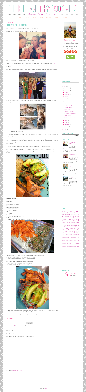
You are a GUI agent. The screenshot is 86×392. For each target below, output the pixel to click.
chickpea (74, 230)
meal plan (74, 242)
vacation (64, 222)
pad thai (69, 243)
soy (62, 246)
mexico (63, 243)
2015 (64, 84)
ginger (75, 239)
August (66, 96)
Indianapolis (68, 234)
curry (65, 217)
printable (63, 245)
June (66, 101)
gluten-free (74, 216)
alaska (77, 234)
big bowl (70, 236)
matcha (70, 242)
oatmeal (63, 227)
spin (70, 246)
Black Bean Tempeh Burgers (70, 113)
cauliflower (63, 237)
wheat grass (64, 248)
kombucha (63, 242)
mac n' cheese (75, 231)
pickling (73, 243)
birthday (77, 228)
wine (67, 248)
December (67, 88)
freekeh (72, 239)
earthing (77, 237)
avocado (77, 224)
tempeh (23, 325)
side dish (64, 219)
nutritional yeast (65, 233)
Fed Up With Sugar (68, 105)
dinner (11, 325)
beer (66, 236)
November (67, 90)
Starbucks (74, 234)
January (66, 127)
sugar (75, 246)
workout (67, 214)
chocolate (72, 219)
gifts (78, 230)
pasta (77, 217)
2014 (64, 86)
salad (77, 221)
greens (64, 240)
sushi (78, 246)
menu (78, 242)
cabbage (70, 230)
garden (65, 225)
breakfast (68, 222)
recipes (72, 245)
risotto (74, 245)
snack (72, 233)
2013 (64, 129)
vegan (27, 325)
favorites (71, 214)
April (66, 120)
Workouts (48, 18)
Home (20, 18)
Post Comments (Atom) (17, 370)
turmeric (73, 224)
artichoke (63, 236)
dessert (77, 214)
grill (66, 240)
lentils (77, 225)
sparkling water (66, 246)
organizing (66, 243)
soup (63, 217)
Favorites (56, 18)
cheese (67, 237)
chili (62, 225)
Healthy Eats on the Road (69, 117)
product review (67, 245)
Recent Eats (67, 109)
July (66, 99)
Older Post (56, 368)
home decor (73, 217)
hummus (74, 240)
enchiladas (67, 239)
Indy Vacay (71, 177)
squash (70, 227)
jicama (77, 240)
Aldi (78, 233)
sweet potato (19, 325)
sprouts (72, 246)
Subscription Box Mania (69, 111)
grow (71, 240)
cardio (78, 236)
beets (68, 236)
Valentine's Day (65, 228)
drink (68, 217)
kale (78, 216)
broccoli (67, 230)
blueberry (63, 230)
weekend (31, 325)
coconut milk (70, 237)
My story (27, 18)
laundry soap (73, 225)
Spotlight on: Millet (68, 107)
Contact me (64, 18)
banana (73, 228)
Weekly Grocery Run (73, 154)
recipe (14, 325)
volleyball (75, 233)
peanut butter (73, 221)
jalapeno (66, 231)
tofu (72, 227)
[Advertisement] (72, 69)
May (66, 103)
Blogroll (34, 18)
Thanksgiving (76, 227)
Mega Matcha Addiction (72, 142)
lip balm (67, 242)
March (66, 122)
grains (63, 231)
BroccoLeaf (63, 234)
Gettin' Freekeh (67, 115)
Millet (71, 234)
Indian (68, 219)
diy (78, 213)
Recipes (41, 18)
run (74, 214)
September (67, 94)
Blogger (45, 388)
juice (70, 231)
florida (70, 239)
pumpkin (66, 227)
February (67, 124)
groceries (68, 225)
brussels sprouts (75, 222)
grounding (69, 240)
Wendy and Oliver (72, 213)
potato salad (77, 243)
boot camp (74, 236)
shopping (77, 245)
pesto (69, 233)
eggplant (63, 239)
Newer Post (9, 368)
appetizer (70, 228)
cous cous (74, 237)
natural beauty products (66, 224)
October (67, 92)
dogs (63, 214)
